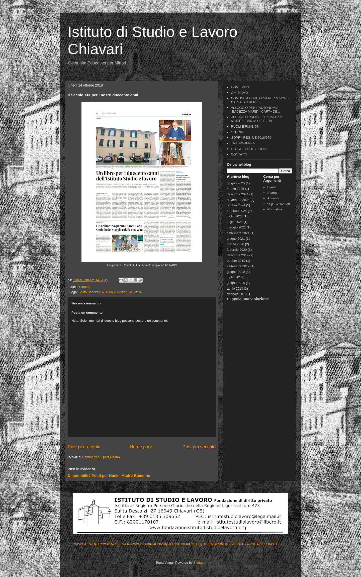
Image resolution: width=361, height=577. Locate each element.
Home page (141, 446)
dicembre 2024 (237, 194)
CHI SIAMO (239, 93)
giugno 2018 (236, 283)
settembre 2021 (238, 233)
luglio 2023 (235, 216)
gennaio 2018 (237, 294)
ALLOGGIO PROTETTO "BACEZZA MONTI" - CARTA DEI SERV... (257, 119)
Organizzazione (278, 204)
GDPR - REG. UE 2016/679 (251, 137)
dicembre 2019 (237, 255)
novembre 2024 (238, 200)
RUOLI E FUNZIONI (245, 126)
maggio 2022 (236, 227)
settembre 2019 (238, 266)
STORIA (237, 132)
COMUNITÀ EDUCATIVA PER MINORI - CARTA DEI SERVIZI (260, 100)
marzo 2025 (235, 189)
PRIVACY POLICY (87, 544)
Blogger (199, 562)
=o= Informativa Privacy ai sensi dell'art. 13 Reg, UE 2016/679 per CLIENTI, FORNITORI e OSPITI (205, 544)
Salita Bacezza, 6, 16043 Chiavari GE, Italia (110, 292)
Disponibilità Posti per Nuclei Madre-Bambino (109, 475)
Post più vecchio (199, 446)
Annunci (273, 198)
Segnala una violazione (248, 299)
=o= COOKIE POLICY (117, 544)
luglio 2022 (235, 222)
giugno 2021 (236, 238)
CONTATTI (239, 154)
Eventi (271, 187)
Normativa (274, 209)
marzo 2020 (235, 244)
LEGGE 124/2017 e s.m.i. (249, 149)
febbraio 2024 (237, 211)
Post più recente (84, 446)
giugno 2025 (236, 183)
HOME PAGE (240, 87)
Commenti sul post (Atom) (101, 457)
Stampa (85, 287)
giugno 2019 (236, 272)
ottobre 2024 (236, 205)
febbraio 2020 (237, 250)
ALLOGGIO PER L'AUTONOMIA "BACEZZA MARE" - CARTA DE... (255, 110)
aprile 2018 (235, 288)
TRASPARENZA (243, 143)
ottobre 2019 (236, 261)
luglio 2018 (235, 277)
